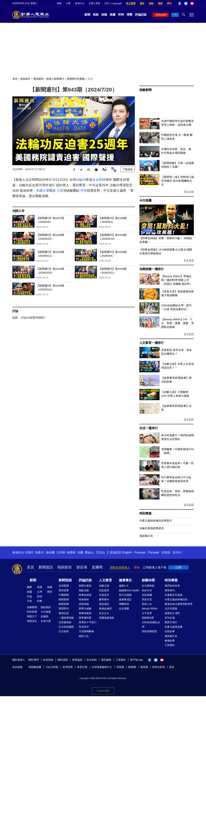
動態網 (132, 667)
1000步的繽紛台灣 (151, 624)
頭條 (104, 14)
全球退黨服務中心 (102, 667)
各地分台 (79, 3)
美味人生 (147, 604)
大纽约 (29, 552)
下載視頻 (128, 169)
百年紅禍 (170, 617)
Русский (153, 552)
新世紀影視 (158, 667)
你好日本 (147, 590)
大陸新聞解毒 (86, 631)
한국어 (177, 552)
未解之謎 (104, 585)
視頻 (96, 14)
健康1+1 (123, 585)
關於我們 (33, 659)
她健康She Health (129, 590)
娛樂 (49, 587)
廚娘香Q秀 (148, 617)
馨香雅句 (104, 599)
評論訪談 (141, 14)
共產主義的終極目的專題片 (155, 520)
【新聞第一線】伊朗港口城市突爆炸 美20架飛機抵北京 (177, 180)
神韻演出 (32, 621)
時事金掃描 (85, 594)
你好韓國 (147, 594)
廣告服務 (106, 659)
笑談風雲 (104, 590)
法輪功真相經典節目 (151, 528)
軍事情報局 (85, 613)
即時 (121, 14)
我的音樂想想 (149, 631)
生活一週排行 (148, 428)
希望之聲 (82, 667)
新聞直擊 (64, 604)
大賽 (68, 3)
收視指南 (48, 659)
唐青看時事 (85, 617)
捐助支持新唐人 (120, 567)
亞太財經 (64, 631)
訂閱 (178, 567)
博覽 (129, 14)
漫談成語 (104, 604)
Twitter (186, 3)
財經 (39, 596)
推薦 (112, 14)
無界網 (144, 667)
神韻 (59, 3)
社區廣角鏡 (65, 622)
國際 (29, 587)
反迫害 (97, 180)
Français (139, 552)
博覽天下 (32, 616)
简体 (97, 3)
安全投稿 (92, 659)
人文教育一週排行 (151, 343)
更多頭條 (189, 191)
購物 (169, 3)
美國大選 (42, 190)
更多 (171, 667)
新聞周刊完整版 (76, 78)
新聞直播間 (161, 15)
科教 (39, 600)
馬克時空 (84, 626)
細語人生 (84, 636)
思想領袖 (84, 604)
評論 (29, 596)
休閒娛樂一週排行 (151, 269)
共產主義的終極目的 (176, 599)
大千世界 (147, 613)
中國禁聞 (64, 594)
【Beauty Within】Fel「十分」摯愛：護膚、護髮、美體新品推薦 (177, 323)
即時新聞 (32, 611)
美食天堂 (147, 599)
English (127, 552)
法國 (80, 552)
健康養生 (125, 580)
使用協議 (77, 659)
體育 (49, 591)
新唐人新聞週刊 (55, 78)
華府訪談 (64, 613)
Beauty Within (149, 608)
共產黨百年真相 (173, 594)
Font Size (104, 169)
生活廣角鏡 (148, 585)
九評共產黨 (171, 608)
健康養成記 (125, 599)
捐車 (160, 3)
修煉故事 (170, 640)
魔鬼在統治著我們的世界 (179, 604)
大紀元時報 (52, 667)
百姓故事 (170, 631)
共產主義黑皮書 (173, 626)
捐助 (151, 3)
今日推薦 (145, 200)
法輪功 (81, 180)
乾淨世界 (68, 667)
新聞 (87, 14)
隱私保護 (63, 659)
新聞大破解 (85, 608)
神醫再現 (124, 604)
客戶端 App (136, 659)
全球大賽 (46, 621)
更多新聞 (189, 334)
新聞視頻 (65, 580)
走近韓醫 (124, 608)
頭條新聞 (145, 90)
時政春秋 (84, 599)
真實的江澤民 (172, 613)
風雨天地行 (171, 622)
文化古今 (104, 613)
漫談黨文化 (146, 535)
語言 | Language (113, 3)
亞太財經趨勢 (66, 626)
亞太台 (100, 552)
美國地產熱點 (106, 617)
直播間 (97, 567)
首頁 (14, 78)
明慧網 (120, 667)
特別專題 (145, 513)
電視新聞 (38, 78)
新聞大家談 (85, 585)
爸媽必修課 (105, 608)
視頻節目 (25, 78)
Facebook (179, 3)
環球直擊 (64, 590)
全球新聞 (64, 585)
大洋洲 (60, 552)
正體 (91, 3)
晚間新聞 (64, 599)
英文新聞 (130, 3)
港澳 (39, 587)
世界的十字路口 (88, 622)
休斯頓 (71, 552)
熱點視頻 (46, 607)
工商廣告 (170, 645)
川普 (60, 190)
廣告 (142, 3)
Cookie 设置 (103, 690)
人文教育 (105, 580)
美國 (29, 591)
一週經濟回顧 (66, 617)
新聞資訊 (45, 567)
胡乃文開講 (125, 594)
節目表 (81, 567)
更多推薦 (189, 260)
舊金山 (89, 552)
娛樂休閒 (148, 580)
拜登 (83, 190)
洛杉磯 (50, 552)
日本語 (166, 552)
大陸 (29, 600)
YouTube (192, 3)
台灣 (39, 591)
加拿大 (39, 552)
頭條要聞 (32, 607)
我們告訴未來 (172, 585)
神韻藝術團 (34, 667)
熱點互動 (84, 590)
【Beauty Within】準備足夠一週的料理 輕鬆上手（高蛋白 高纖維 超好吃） (177, 280)
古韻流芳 (104, 594)
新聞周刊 (64, 608)
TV (175, 15)
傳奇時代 (170, 590)
